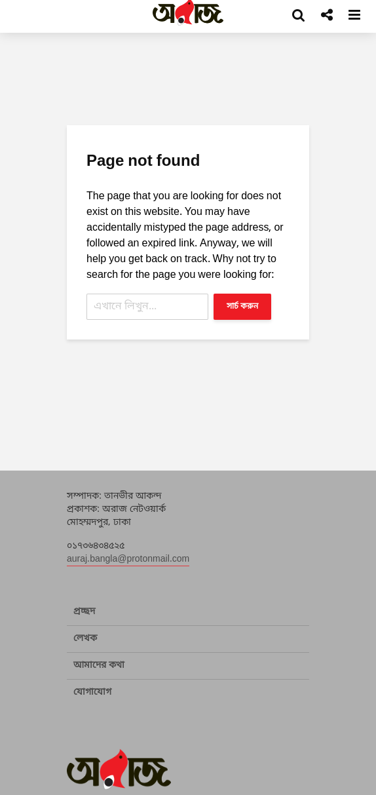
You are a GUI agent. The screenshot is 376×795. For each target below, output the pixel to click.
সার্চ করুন (242, 306)
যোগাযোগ (92, 692)
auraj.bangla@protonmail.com (128, 559)
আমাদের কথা (98, 665)
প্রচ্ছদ (84, 612)
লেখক (85, 638)
